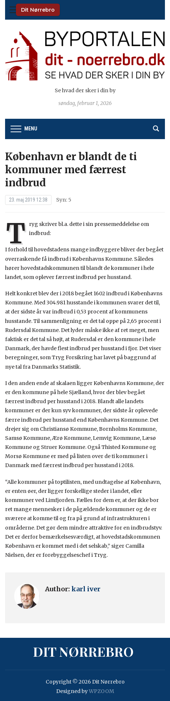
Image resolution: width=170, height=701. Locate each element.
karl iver (85, 589)
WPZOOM (101, 691)
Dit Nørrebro (38, 10)
